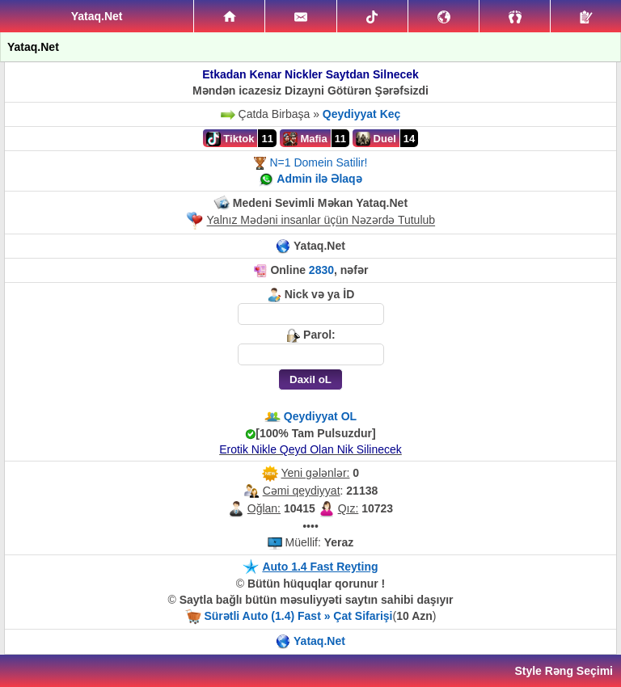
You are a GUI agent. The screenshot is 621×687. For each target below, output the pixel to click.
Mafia (305, 139)
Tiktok (230, 139)
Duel (376, 139)
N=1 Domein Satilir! (318, 162)
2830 (321, 269)
